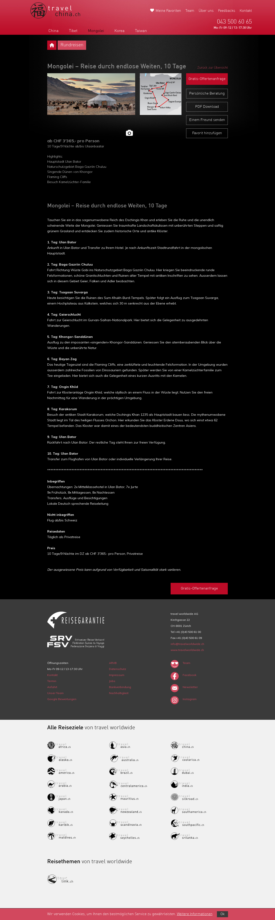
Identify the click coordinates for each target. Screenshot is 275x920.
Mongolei (96, 31)
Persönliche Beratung (207, 93)
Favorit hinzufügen (207, 133)
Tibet (73, 31)
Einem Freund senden (207, 120)
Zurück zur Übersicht (212, 67)
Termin (51, 681)
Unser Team (55, 693)
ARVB (113, 663)
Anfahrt (52, 687)
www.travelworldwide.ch (187, 650)
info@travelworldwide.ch (187, 644)
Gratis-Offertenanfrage (206, 79)
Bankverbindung (120, 687)
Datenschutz (117, 669)
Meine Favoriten (168, 11)
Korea (119, 31)
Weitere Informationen (194, 914)
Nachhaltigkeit (118, 693)
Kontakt (246, 11)
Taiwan (141, 31)
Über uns (206, 11)
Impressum (116, 675)
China (53, 31)
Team (189, 11)
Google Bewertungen (61, 699)
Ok (222, 914)
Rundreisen (71, 45)
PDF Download (207, 107)
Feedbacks (226, 11)
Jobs (112, 681)
